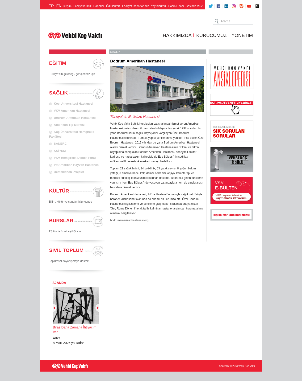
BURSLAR (61, 220)
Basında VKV (194, 6)
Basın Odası (176, 6)
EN (58, 6)
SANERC (60, 143)
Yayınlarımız (159, 6)
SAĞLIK (58, 92)
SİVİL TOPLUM (66, 250)
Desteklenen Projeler (69, 172)
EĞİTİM (57, 63)
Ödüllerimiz (113, 6)
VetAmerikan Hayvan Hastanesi (77, 165)
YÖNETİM (242, 35)
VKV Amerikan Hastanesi (72, 110)
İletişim (67, 6)
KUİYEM (60, 150)
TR (51, 6)
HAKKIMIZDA (177, 35)
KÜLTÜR (59, 190)
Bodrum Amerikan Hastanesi (75, 117)
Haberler (98, 6)
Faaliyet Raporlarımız (135, 6)
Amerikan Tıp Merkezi (69, 125)
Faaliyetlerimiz (82, 6)
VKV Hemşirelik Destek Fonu (75, 158)
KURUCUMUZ (211, 35)
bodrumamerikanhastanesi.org (129, 220)
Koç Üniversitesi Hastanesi (73, 103)
